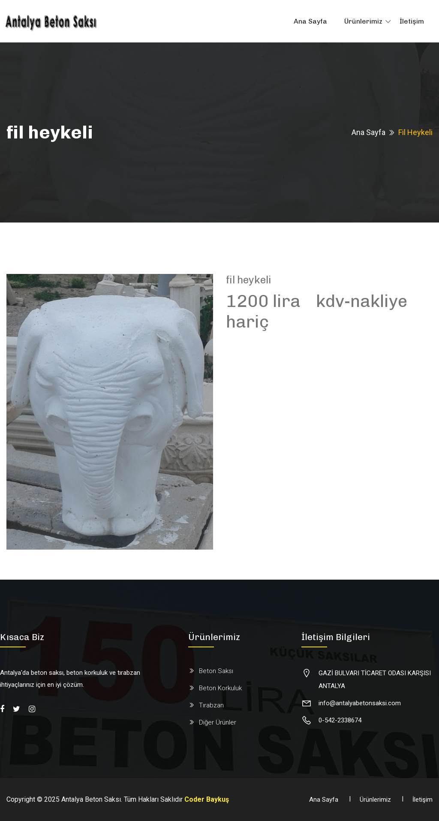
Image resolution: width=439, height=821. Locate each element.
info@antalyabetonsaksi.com (360, 703)
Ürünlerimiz (363, 21)
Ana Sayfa (310, 21)
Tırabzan (211, 705)
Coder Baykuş (206, 799)
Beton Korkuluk (220, 688)
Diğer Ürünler (217, 722)
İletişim (412, 21)
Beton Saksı (216, 671)
